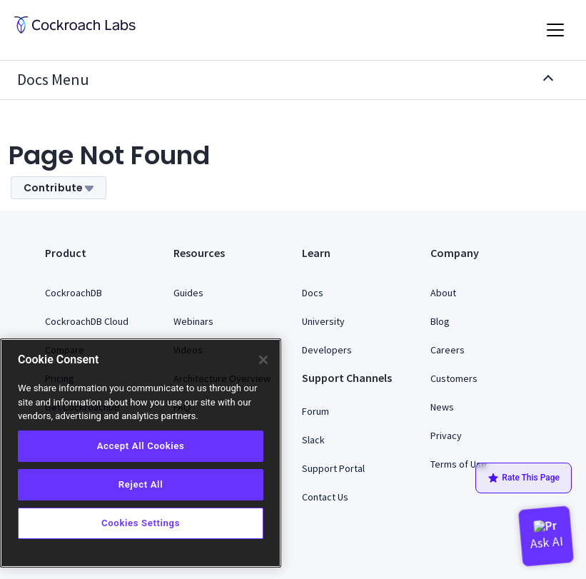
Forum (315, 411)
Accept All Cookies (141, 445)
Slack (313, 439)
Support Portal (333, 468)
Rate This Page (524, 478)
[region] (140, 453)
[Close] (263, 360)
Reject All (140, 484)
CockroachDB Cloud (86, 321)
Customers (454, 378)
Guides (188, 292)
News (442, 407)
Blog (440, 321)
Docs (312, 292)
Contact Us (325, 496)
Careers (447, 349)
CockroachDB (73, 292)
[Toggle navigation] (555, 30)
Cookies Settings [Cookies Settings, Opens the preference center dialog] (140, 523)
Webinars (193, 321)
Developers (327, 349)
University (323, 321)
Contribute (59, 188)
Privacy (446, 435)
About (443, 292)
